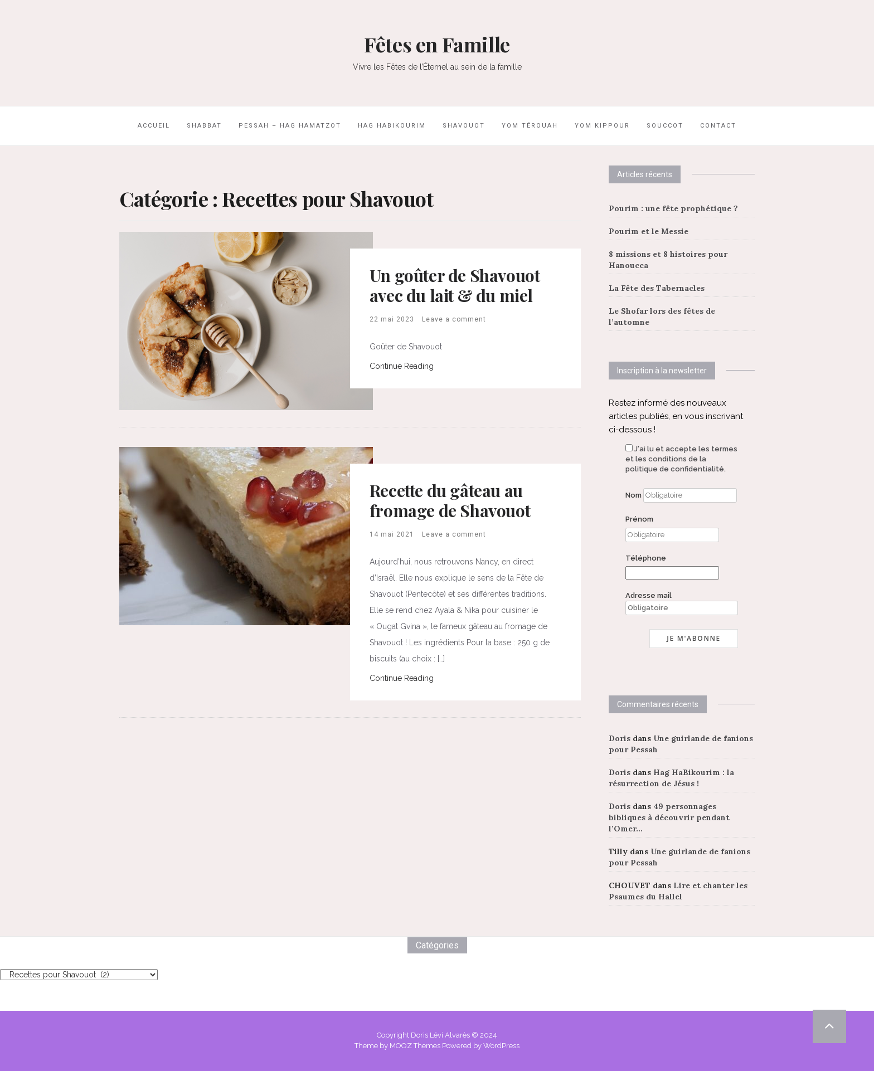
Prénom (639, 519)
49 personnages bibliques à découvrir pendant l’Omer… (669, 817)
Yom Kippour (602, 125)
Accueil (154, 125)
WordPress (501, 1045)
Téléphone (645, 558)
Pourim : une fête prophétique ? (673, 208)
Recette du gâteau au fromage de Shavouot (450, 500)
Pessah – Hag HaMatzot (290, 125)
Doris (619, 738)
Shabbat (204, 125)
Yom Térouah (530, 125)
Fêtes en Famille (437, 44)
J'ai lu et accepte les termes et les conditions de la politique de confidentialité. (681, 459)
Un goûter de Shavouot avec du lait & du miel (455, 285)
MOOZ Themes (415, 1045)
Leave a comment (454, 319)
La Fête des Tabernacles (657, 288)
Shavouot (464, 125)
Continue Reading (402, 366)
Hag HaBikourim (392, 125)
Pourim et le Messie (648, 231)
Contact (718, 125)
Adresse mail (682, 603)
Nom (633, 495)
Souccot (665, 125)
